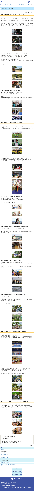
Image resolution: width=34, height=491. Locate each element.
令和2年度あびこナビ (4, 449)
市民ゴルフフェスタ (4, 465)
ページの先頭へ (30, 445)
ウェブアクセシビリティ (21, 487)
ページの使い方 (6, 487)
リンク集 (28, 487)
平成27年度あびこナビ (5, 457)
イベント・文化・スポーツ (11, 4)
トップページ (4, 4)
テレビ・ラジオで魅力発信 (27, 4)
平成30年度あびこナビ (5, 452)
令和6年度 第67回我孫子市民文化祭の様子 (8, 464)
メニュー (32, 2)
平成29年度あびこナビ (5, 454)
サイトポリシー (13, 487)
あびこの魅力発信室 (19, 4)
